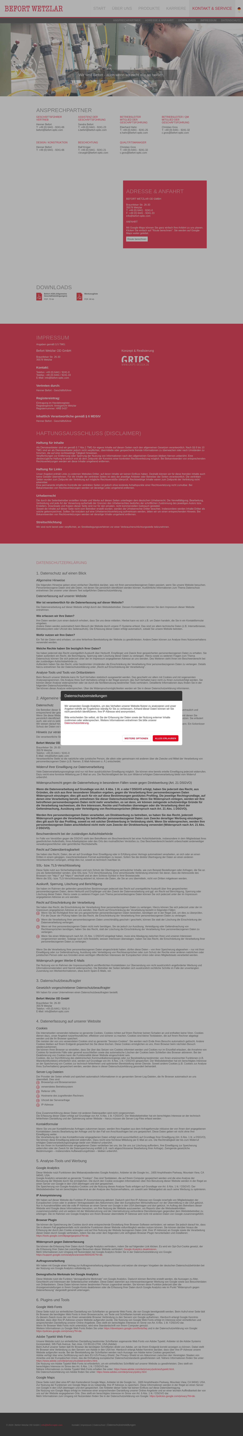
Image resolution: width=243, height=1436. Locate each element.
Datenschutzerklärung (76, 723)
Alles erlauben (165, 738)
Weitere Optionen (136, 738)
